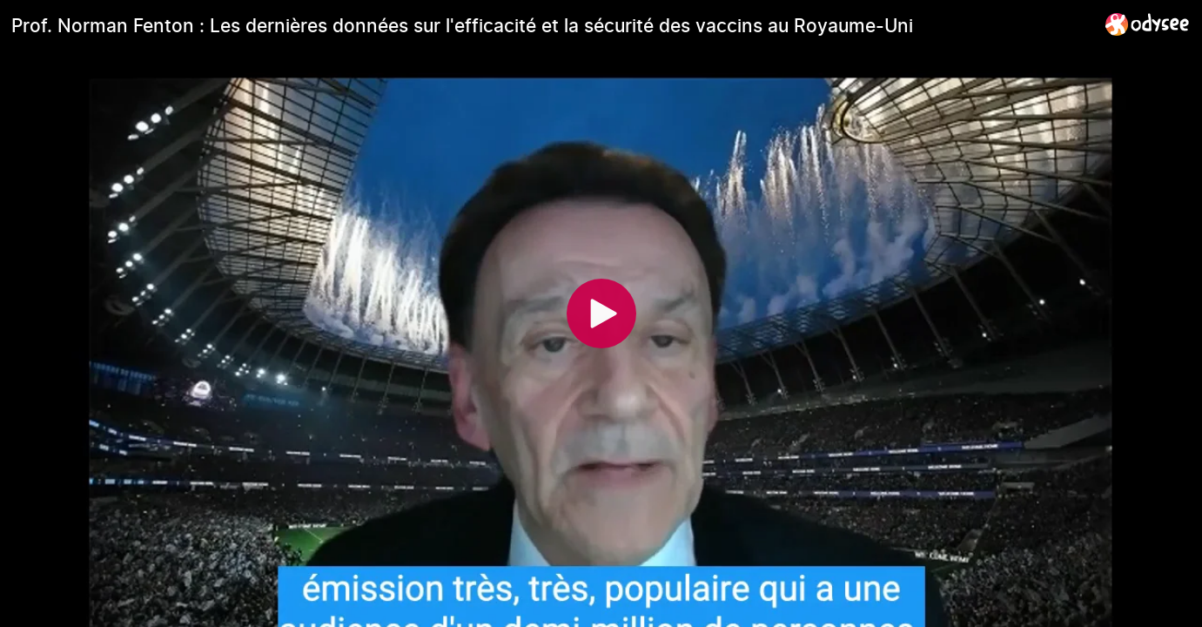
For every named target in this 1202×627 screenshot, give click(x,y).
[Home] (1147, 24)
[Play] (601, 313)
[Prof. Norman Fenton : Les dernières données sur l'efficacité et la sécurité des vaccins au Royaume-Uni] (551, 25)
